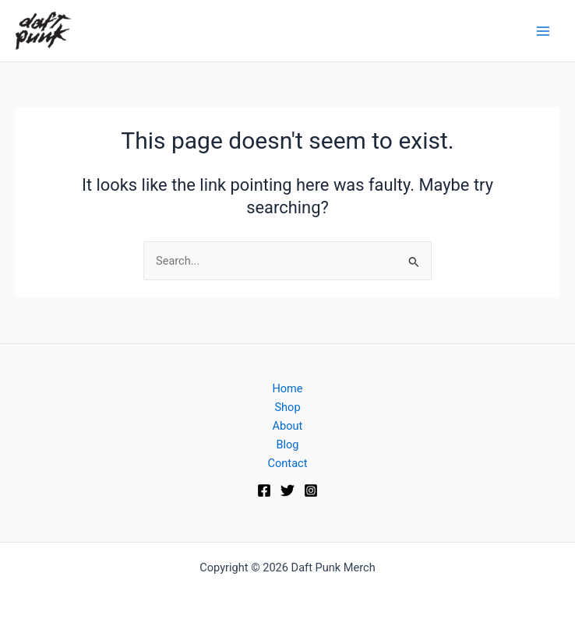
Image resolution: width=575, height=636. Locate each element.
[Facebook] (264, 490)
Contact (288, 463)
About (288, 426)
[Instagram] (311, 490)
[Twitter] (287, 490)
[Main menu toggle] (543, 31)
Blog (287, 444)
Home (287, 388)
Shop (287, 407)
